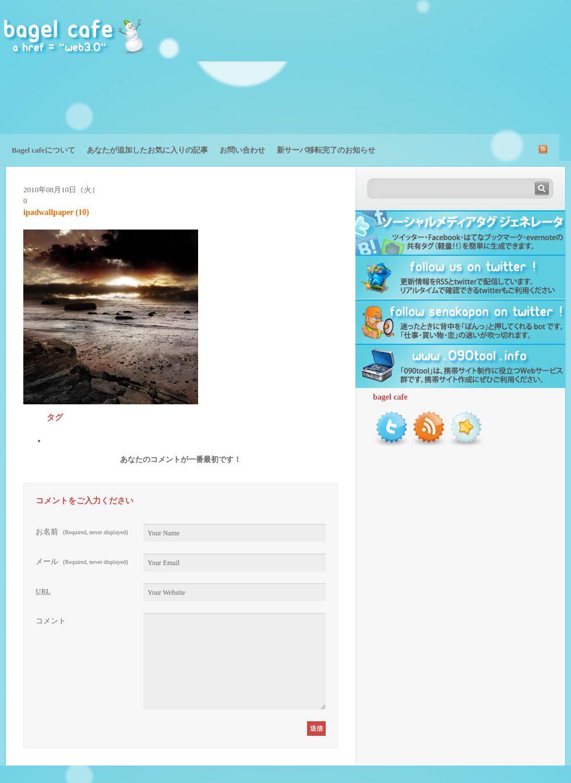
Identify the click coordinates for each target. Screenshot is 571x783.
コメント (51, 620)
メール (82, 561)
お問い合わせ (242, 150)
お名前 (82, 531)
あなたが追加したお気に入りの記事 (147, 150)
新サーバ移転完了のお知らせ (326, 150)
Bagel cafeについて (43, 150)
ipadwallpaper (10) (56, 212)
